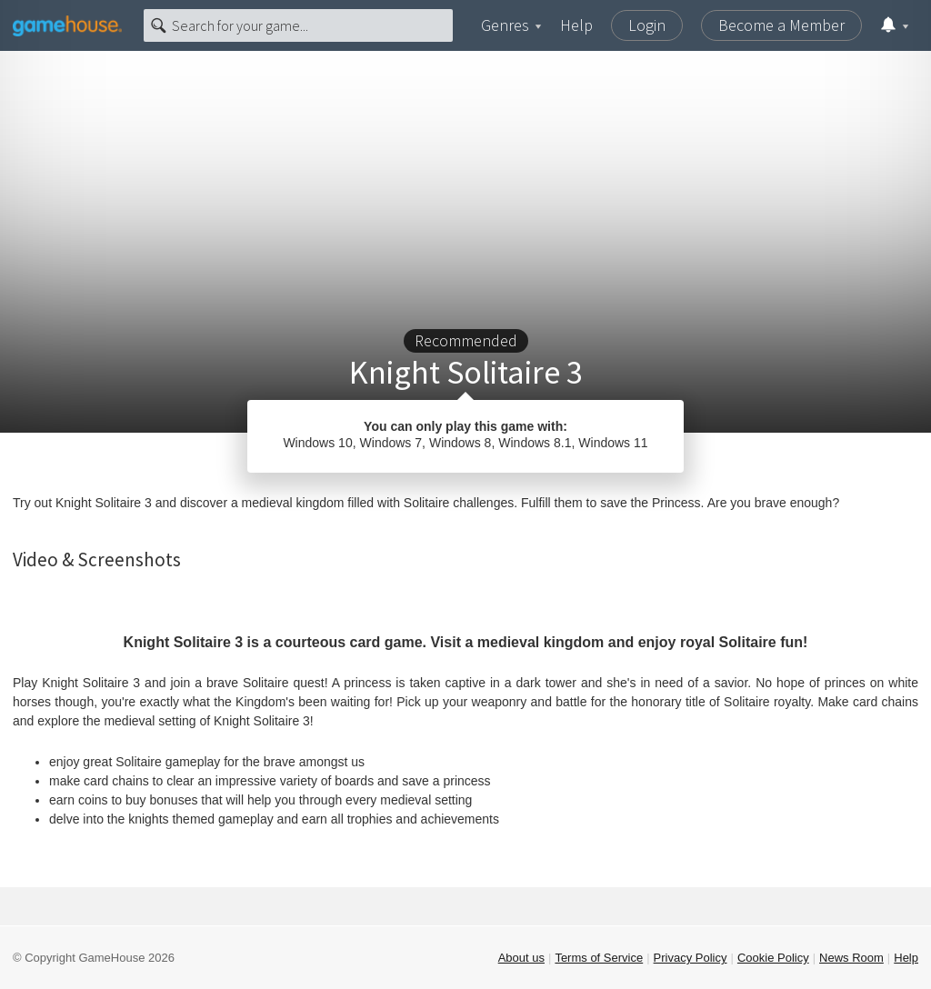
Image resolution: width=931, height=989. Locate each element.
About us (521, 957)
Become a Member (781, 25)
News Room (851, 957)
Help (576, 25)
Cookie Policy (773, 957)
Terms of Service (599, 957)
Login (647, 25)
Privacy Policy (690, 957)
